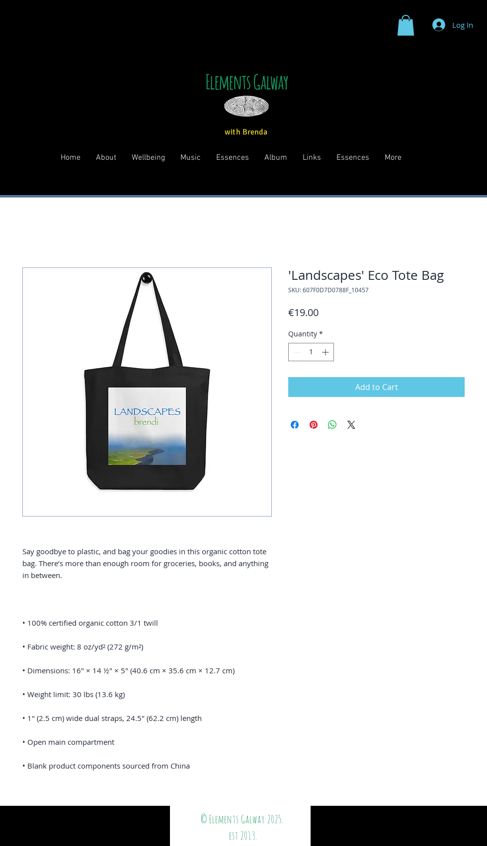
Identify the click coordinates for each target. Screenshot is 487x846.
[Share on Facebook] (295, 425)
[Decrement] (296, 352)
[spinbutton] (311, 352)
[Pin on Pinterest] (314, 425)
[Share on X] (351, 425)
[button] (405, 25)
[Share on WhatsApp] (332, 425)
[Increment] (326, 352)
